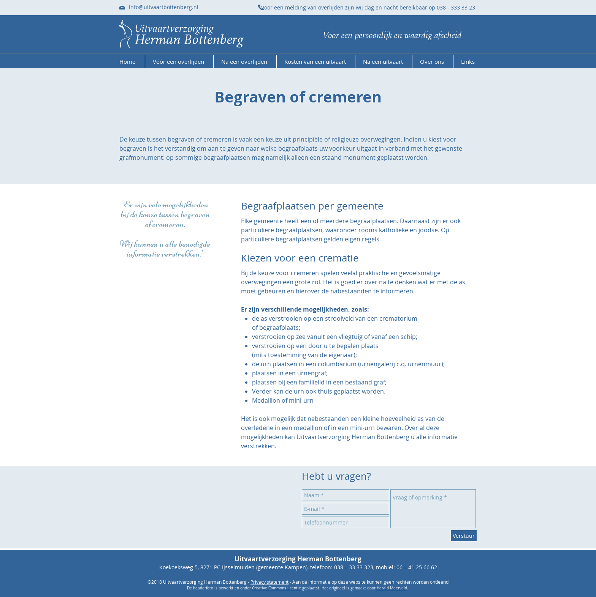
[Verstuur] (464, 535)
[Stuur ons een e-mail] (122, 7)
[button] (179, 61)
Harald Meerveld (392, 588)
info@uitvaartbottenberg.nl (163, 7)
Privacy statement (269, 582)
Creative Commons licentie (276, 588)
